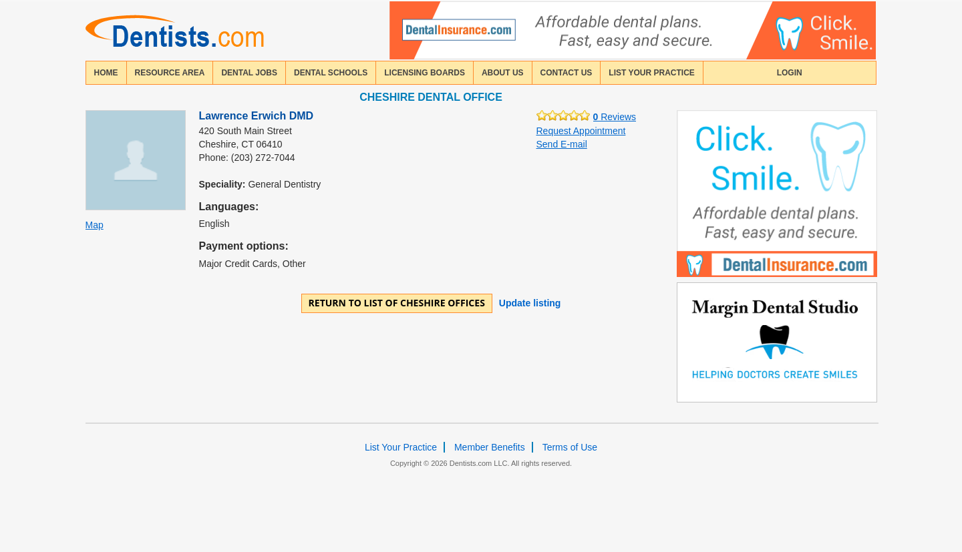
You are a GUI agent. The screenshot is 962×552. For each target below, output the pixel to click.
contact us (566, 72)
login (789, 72)
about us (503, 72)
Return (397, 302)
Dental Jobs (249, 72)
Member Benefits (489, 447)
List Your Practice (651, 72)
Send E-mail (561, 144)
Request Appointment (581, 130)
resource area (170, 72)
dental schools (330, 72)
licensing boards (424, 72)
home (106, 72)
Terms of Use (569, 447)
